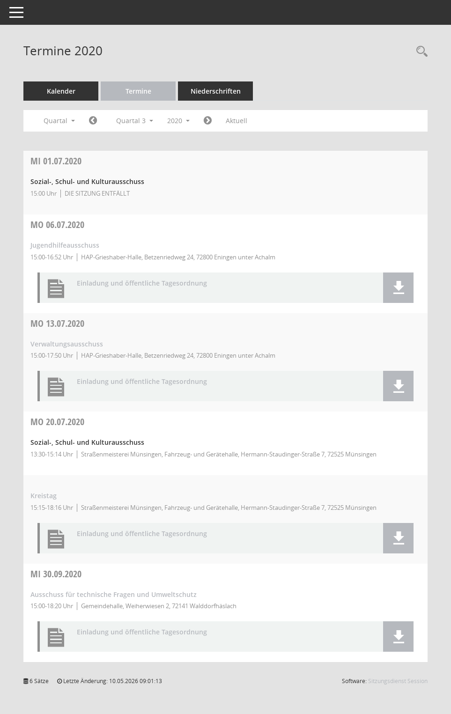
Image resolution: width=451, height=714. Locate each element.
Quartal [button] (59, 120)
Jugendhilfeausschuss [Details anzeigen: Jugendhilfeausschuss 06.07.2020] (64, 245)
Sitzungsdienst (398, 681)
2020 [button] (178, 120)
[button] (398, 287)
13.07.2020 (57, 323)
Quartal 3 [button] (134, 120)
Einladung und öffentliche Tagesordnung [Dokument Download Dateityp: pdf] (142, 283)
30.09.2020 (55, 573)
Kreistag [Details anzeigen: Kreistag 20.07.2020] (43, 495)
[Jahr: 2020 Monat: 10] (208, 120)
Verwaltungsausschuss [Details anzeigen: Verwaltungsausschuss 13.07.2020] (66, 343)
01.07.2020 (55, 161)
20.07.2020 (57, 421)
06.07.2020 (57, 224)
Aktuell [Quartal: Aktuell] (236, 120)
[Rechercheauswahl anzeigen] (420, 51)
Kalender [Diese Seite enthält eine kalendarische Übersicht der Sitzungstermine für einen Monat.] (61, 91)
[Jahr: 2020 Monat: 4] (93, 120)
